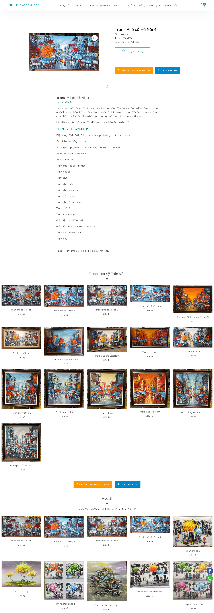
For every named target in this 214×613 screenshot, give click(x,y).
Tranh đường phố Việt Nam (64, 359)
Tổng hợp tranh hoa (193, 604)
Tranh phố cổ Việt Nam (21, 465)
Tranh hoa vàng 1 (21, 591)
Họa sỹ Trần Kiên (99, 250)
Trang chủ (64, 5)
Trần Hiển (132, 509)
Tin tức (130, 5)
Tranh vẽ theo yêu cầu (98, 5)
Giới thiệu (77, 5)
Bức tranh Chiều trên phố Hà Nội (193, 317)
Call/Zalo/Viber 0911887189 (134, 70)
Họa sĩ (118, 5)
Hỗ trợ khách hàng (149, 5)
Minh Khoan (108, 509)
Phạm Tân (120, 509)
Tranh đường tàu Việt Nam (192, 412)
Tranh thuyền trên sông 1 (106, 605)
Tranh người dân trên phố (150, 591)
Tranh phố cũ (107, 413)
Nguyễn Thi (82, 509)
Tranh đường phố (64, 412)
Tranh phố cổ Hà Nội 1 (21, 309)
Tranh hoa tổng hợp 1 (64, 603)
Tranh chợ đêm (149, 352)
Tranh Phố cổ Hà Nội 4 (76, 250)
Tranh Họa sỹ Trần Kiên (107, 273)
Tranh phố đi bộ (192, 351)
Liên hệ (167, 5)
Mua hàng (132, 51)
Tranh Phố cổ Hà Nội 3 (107, 309)
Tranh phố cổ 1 (192, 550)
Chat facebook (167, 70)
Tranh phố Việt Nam (21, 412)
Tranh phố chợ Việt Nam (107, 355)
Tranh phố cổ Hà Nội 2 (150, 306)
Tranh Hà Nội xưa (21, 353)
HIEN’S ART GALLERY (26, 5)
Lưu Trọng (95, 509)
